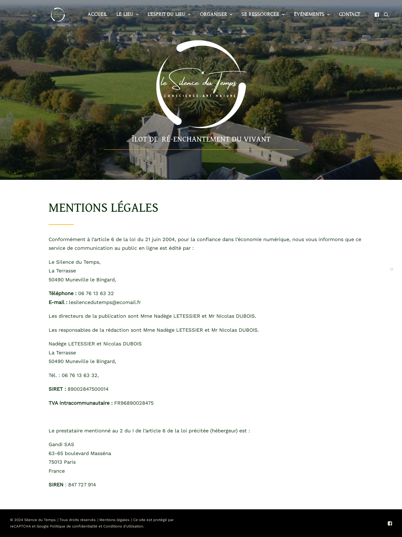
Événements (301, 14)
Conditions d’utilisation (123, 526)
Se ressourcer (252, 14)
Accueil (86, 14)
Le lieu (117, 14)
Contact (338, 14)
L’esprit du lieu (158, 14)
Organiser (205, 14)
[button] (366, 14)
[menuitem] (86, 14)
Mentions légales (114, 520)
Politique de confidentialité (73, 526)
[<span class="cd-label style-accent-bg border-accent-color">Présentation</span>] (391, 268)
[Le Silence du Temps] (51, 15)
